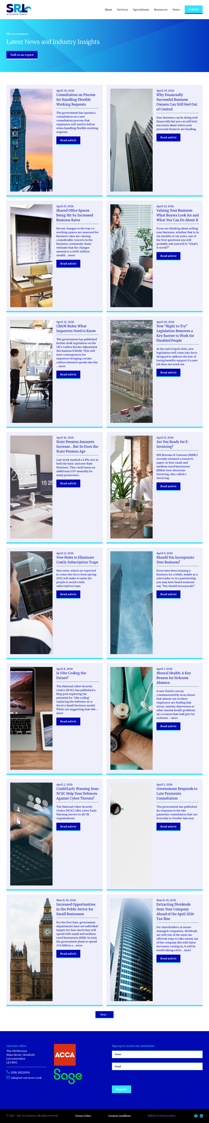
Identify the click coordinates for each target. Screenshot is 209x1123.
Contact (194, 9)
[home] (18, 9)
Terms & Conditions (119, 1115)
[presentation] (136, 1078)
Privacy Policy (83, 1115)
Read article (68, 140)
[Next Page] (104, 1014)
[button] (108, 9)
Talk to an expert (22, 54)
